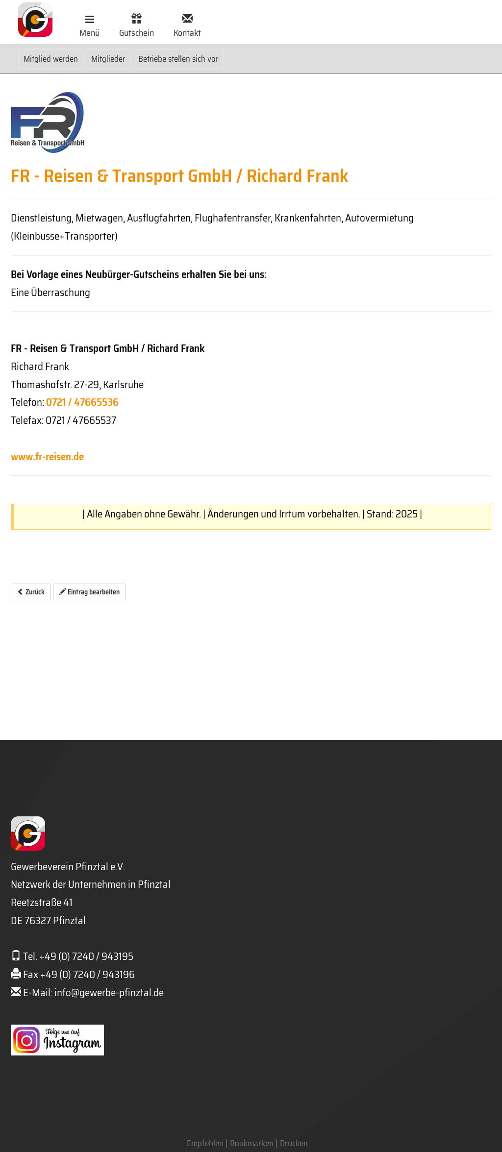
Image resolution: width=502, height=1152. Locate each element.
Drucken (294, 1143)
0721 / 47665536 (82, 402)
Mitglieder (108, 58)
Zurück (31, 592)
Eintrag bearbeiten (89, 592)
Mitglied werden (51, 58)
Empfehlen (205, 1143)
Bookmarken (252, 1143)
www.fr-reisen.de (47, 456)
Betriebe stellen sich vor (178, 58)
